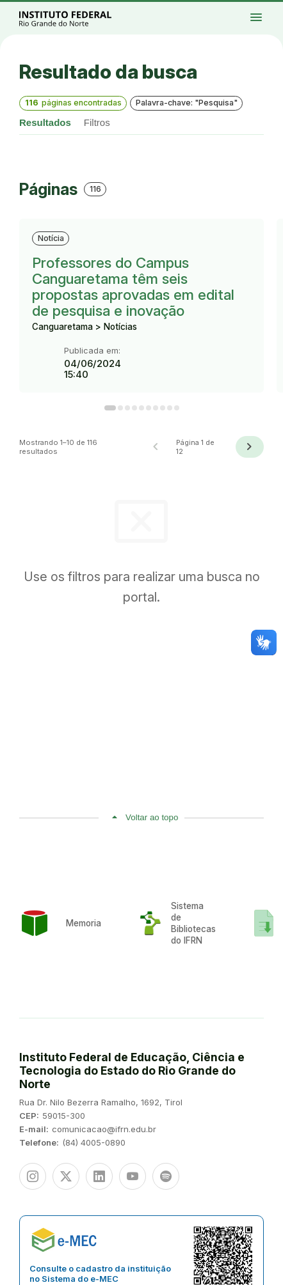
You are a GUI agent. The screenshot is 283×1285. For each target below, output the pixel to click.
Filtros (97, 122)
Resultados (45, 122)
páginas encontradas (73, 102)
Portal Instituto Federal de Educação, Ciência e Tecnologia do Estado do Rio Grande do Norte (79, 18)
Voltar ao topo (151, 817)
